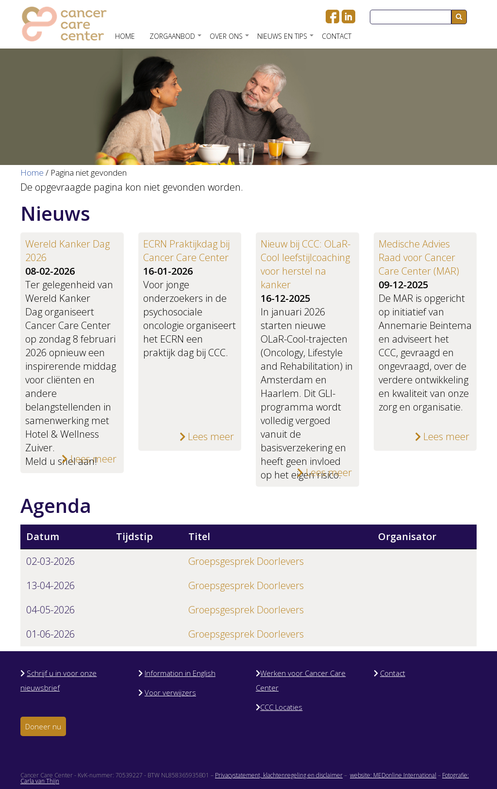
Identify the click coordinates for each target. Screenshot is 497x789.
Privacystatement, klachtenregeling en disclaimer (279, 775)
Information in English (180, 673)
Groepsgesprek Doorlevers (246, 561)
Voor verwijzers (170, 692)
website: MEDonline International (393, 775)
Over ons (230, 40)
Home (125, 36)
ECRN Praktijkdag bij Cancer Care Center (186, 250)
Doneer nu (43, 726)
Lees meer (89, 458)
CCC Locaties (281, 707)
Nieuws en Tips (286, 40)
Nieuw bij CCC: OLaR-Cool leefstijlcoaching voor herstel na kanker (305, 264)
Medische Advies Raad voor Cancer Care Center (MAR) (420, 257)
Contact (336, 36)
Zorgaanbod (175, 40)
